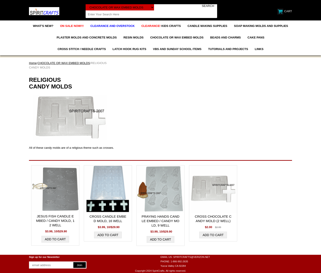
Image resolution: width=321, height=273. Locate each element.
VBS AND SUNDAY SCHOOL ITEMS (177, 49)
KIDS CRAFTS (161, 26)
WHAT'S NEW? (43, 26)
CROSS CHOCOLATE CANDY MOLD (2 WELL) (213, 219)
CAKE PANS (255, 37)
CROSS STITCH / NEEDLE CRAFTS (82, 49)
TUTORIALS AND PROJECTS (228, 49)
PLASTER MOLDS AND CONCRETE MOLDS (87, 37)
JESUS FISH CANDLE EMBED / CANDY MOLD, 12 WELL (55, 220)
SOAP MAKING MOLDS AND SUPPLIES (261, 26)
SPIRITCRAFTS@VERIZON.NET (191, 257)
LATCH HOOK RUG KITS (129, 49)
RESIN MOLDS (133, 37)
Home (33, 63)
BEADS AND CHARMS (225, 37)
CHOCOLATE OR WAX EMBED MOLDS (177, 37)
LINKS (259, 49)
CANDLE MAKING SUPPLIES (207, 26)
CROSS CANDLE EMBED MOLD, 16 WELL (107, 219)
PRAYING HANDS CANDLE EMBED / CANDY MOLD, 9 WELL (160, 221)
